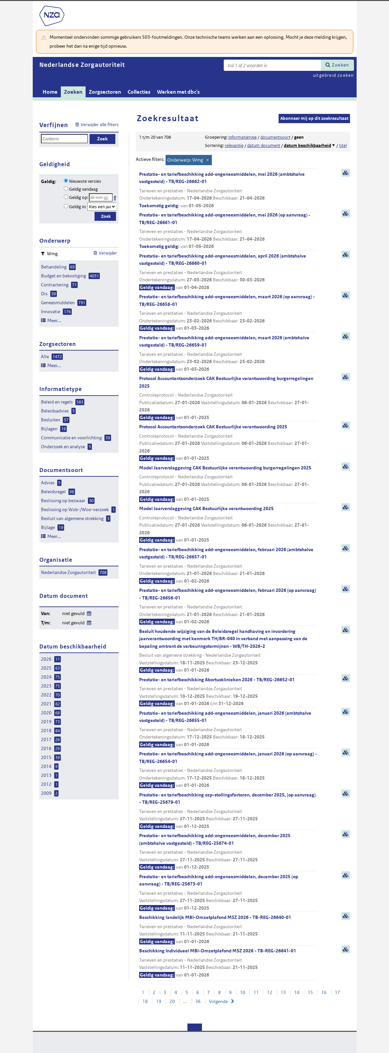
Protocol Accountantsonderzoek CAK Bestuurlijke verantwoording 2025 (228, 443)
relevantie (234, 145)
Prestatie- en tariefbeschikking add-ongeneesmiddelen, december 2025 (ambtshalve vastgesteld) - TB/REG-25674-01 (228, 852)
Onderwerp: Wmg (185, 160)
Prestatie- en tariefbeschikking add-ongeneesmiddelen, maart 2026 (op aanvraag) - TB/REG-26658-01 (228, 313)
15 (310, 992)
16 (324, 992)
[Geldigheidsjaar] (101, 207)
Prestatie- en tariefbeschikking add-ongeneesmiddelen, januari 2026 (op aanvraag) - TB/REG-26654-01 (228, 770)
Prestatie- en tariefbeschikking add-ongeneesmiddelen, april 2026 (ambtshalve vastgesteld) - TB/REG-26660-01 (228, 272)
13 (283, 992)
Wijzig (89, 612)
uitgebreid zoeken (333, 75)
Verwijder (108, 253)
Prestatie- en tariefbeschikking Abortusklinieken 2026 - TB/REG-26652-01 (228, 692)
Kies (116, 196)
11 (256, 992)
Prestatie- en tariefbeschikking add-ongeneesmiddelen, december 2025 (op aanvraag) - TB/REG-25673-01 (228, 893)
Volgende (218, 1001)
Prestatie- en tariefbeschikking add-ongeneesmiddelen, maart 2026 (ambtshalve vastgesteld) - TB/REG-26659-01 (228, 354)
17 (337, 992)
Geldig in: (77, 207)
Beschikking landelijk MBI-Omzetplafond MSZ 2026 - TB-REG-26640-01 (228, 929)
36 (198, 1001)
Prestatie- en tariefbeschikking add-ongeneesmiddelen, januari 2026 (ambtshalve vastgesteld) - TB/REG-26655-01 (228, 729)
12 (269, 992)
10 (242, 992)
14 (296, 992)
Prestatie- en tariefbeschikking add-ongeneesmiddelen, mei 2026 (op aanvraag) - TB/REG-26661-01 (228, 231)
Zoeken (340, 65)
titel (343, 145)
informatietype (242, 137)
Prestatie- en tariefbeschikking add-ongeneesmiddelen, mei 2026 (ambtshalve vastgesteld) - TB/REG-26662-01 (228, 190)
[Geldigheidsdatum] (101, 197)
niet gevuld (73, 613)
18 (145, 1001)
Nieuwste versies (85, 181)
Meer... (54, 320)
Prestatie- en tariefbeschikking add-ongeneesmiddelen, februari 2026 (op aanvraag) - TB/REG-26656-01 (228, 606)
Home (50, 91)
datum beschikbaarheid (307, 145)
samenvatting (345, 173)
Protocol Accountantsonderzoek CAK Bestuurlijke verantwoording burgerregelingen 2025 (228, 398)
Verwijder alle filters (100, 124)
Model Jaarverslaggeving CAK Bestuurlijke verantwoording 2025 (228, 524)
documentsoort (275, 137)
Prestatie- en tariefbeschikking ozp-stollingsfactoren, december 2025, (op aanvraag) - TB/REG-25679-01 (228, 811)
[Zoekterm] (272, 65)
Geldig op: (78, 197)
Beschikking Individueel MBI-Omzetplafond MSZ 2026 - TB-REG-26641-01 (228, 963)
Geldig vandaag (83, 189)
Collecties (139, 91)
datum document (263, 145)
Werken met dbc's (178, 91)
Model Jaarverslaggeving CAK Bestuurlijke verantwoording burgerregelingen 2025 (228, 484)
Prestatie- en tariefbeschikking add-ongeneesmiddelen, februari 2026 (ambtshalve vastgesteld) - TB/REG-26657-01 (228, 566)
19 (158, 1001)
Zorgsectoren (105, 91)
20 (172, 1001)
